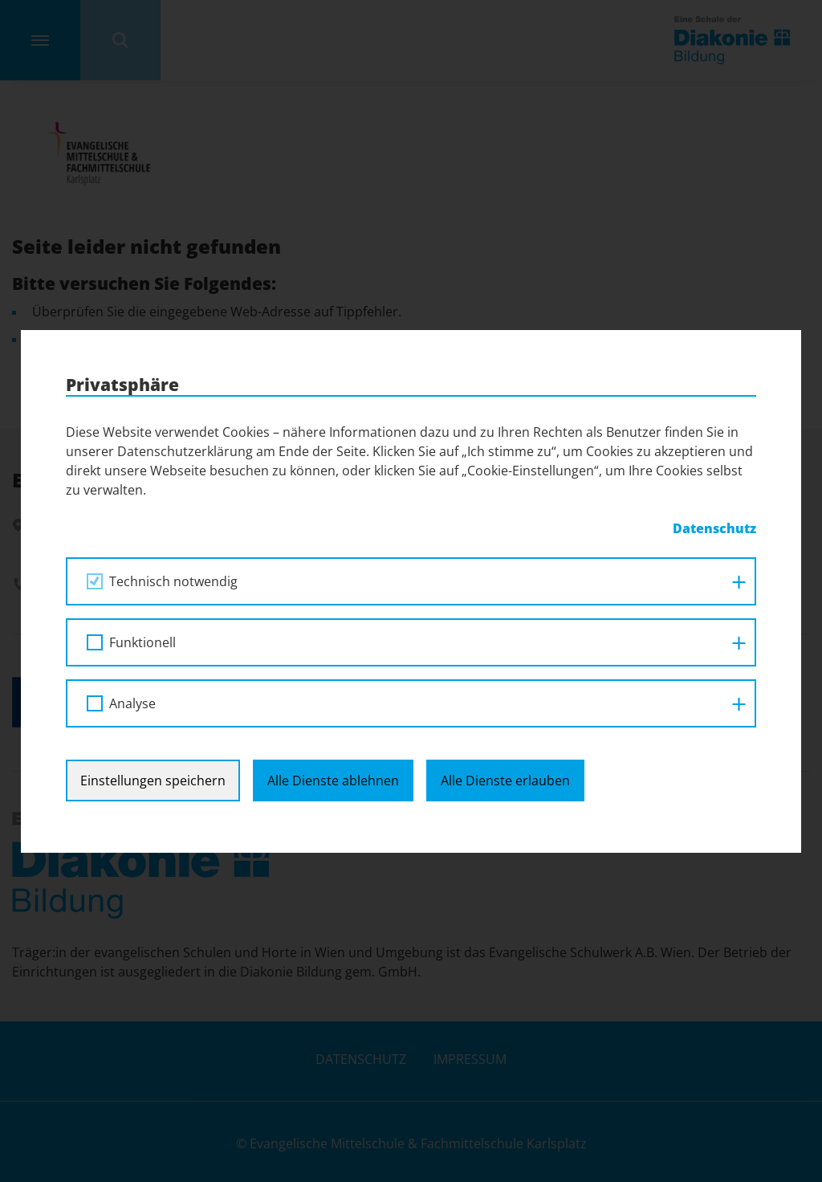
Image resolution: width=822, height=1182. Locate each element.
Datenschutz (714, 528)
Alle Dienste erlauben (505, 780)
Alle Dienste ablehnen (333, 780)
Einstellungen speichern (153, 780)
